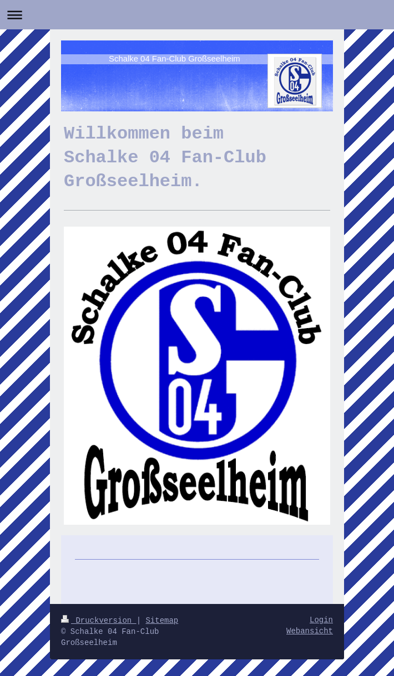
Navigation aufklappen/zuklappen (197, 15)
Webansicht (309, 631)
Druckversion (99, 620)
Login (321, 620)
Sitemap (161, 620)
